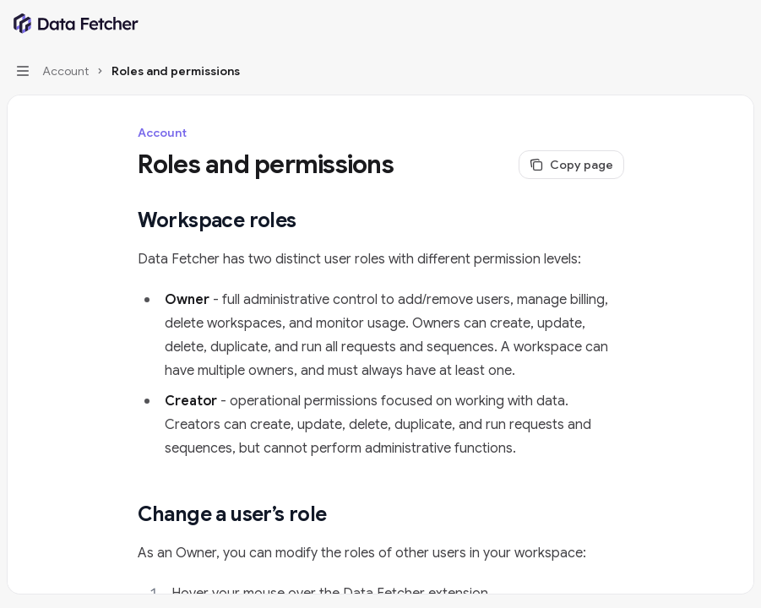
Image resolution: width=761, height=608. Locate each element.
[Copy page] (571, 164)
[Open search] (706, 23)
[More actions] (739, 23)
